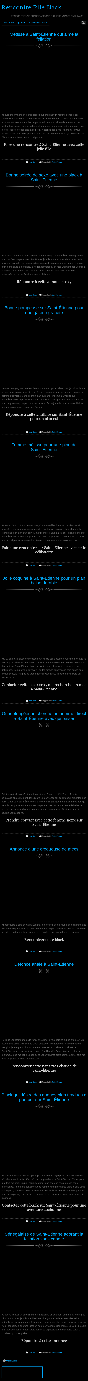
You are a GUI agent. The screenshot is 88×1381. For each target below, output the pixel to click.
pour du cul (33, 162)
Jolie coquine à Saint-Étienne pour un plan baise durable (44, 580)
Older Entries (10, 1360)
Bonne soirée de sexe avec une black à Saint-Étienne (44, 177)
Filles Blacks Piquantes (14, 22)
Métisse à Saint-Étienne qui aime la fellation (44, 37)
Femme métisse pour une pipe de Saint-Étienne (44, 447)
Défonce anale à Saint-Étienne (44, 964)
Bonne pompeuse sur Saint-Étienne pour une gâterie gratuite (44, 310)
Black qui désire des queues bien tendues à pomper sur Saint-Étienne (44, 1097)
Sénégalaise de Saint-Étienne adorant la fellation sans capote (44, 1236)
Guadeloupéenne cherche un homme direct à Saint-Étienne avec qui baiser (44, 716)
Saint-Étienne (57, 162)
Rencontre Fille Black (31, 7)
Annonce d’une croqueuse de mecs (44, 849)
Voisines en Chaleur (38, 22)
